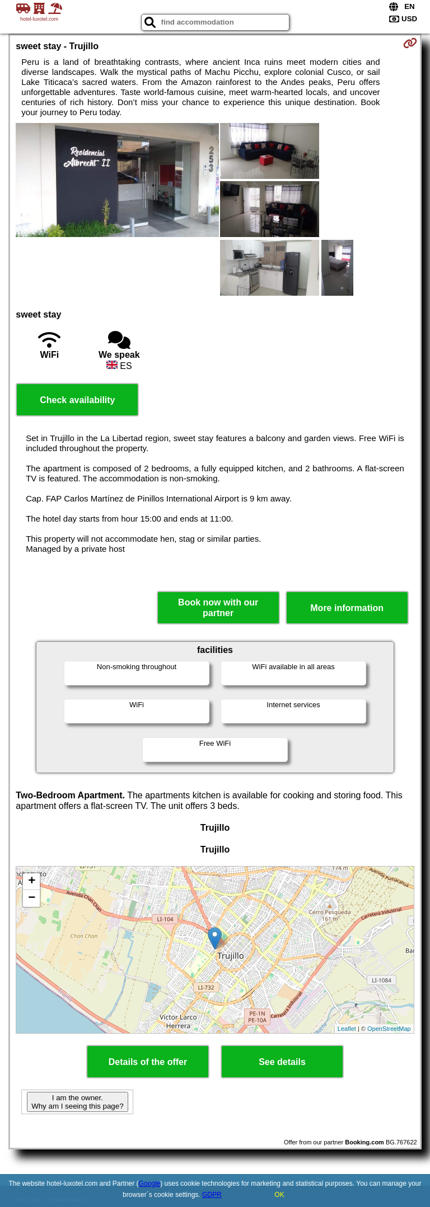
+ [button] (31, 881)
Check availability (77, 400)
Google (150, 1183)
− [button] (31, 898)
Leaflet (347, 1028)
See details (282, 1062)
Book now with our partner (218, 608)
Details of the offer (148, 1062)
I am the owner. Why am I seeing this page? (77, 1102)
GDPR (212, 1195)
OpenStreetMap (389, 1028)
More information (347, 608)
